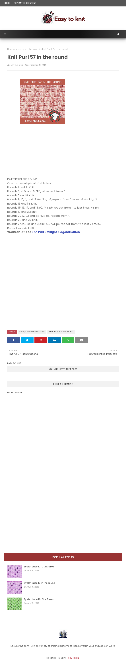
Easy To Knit (16, 65)
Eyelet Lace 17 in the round (39, 583)
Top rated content (24, 3)
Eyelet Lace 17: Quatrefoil (39, 566)
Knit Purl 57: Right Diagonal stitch (56, 232)
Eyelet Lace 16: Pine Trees (38, 599)
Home (7, 3)
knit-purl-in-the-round (32, 331)
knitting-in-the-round (28, 49)
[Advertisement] (42, 147)
